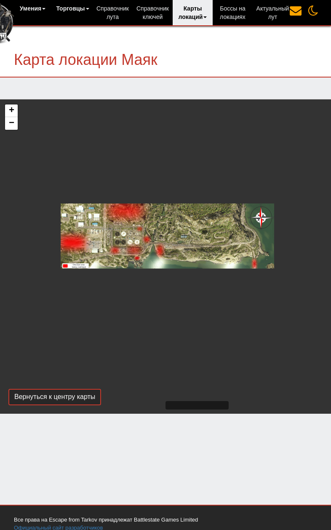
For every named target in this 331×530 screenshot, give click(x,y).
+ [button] (11, 110)
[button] (33, 8)
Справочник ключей (152, 12)
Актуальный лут (272, 12)
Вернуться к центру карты (54, 396)
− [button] (11, 123)
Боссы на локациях (233, 12)
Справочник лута (112, 12)
